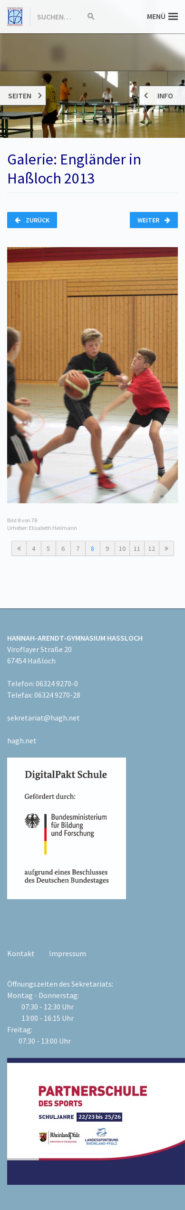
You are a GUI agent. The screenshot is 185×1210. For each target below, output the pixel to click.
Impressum (67, 953)
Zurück (32, 220)
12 (151, 548)
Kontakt (21, 953)
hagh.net (22, 740)
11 (137, 548)
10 (122, 548)
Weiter (153, 220)
